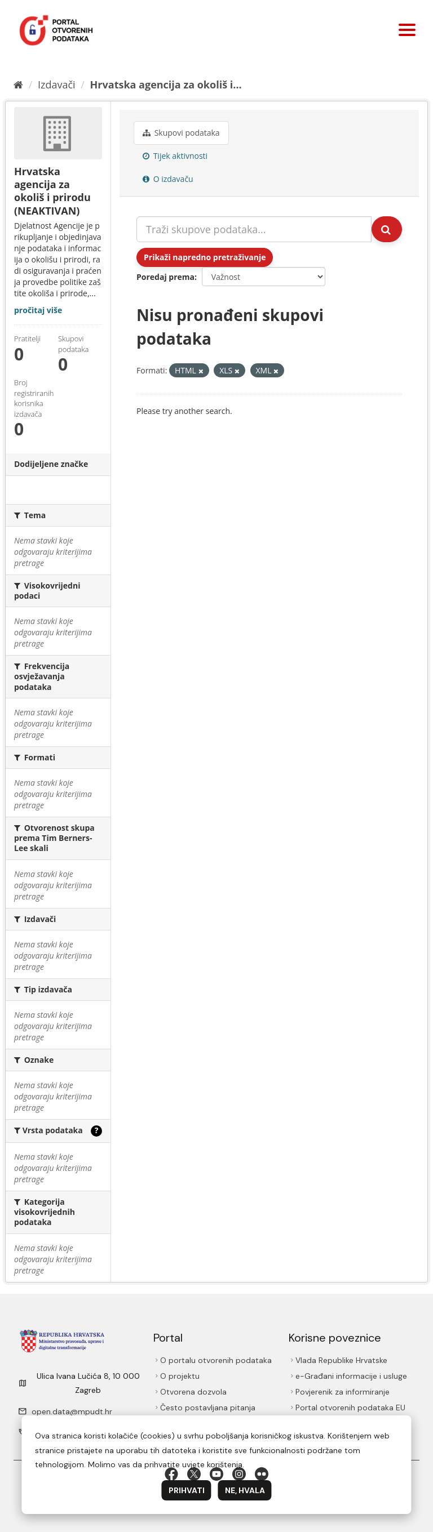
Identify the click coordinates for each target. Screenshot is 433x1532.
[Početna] (18, 84)
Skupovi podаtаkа (181, 132)
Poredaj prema (165, 276)
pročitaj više (38, 310)
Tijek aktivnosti (175, 155)
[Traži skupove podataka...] (254, 229)
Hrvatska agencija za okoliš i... (166, 84)
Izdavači (57, 84)
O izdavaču (168, 178)
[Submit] (387, 229)
